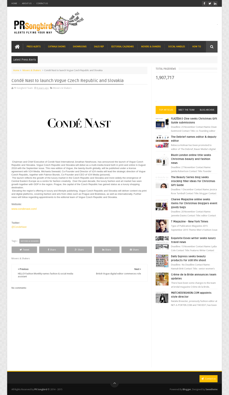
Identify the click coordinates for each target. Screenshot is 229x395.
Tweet (24, 249)
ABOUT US (26, 3)
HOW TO (196, 46)
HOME (14, 3)
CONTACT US (42, 3)
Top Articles (166, 110)
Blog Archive (207, 110)
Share (52, 249)
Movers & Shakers (32, 70)
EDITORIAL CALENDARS (122, 46)
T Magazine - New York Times (189, 221)
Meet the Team (186, 110)
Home (16, 70)
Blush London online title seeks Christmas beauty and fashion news (191, 159)
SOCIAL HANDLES (176, 46)
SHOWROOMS (80, 46)
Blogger (187, 389)
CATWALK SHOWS (56, 46)
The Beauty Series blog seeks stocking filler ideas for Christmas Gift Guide (193, 181)
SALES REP (99, 46)
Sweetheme (212, 389)
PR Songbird (40, 389)
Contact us (208, 378)
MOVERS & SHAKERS (151, 46)
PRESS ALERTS (34, 46)
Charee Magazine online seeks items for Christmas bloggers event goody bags (194, 203)
